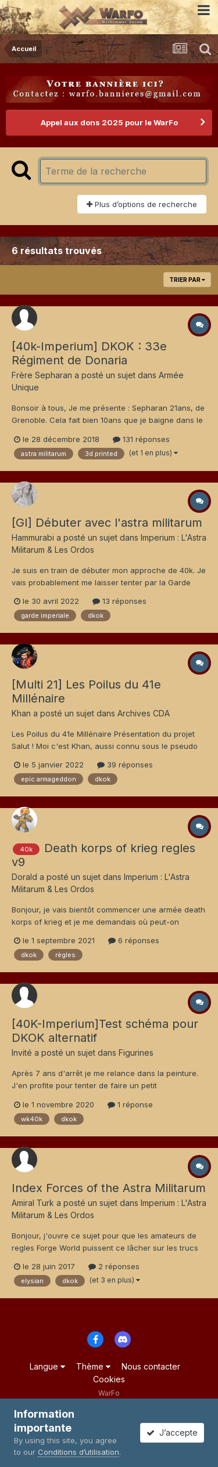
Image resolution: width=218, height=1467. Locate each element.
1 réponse (130, 1104)
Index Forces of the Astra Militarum (109, 1188)
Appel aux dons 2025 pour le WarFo (109, 122)
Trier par (187, 279)
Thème (93, 1366)
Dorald (24, 877)
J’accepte (172, 1432)
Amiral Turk (33, 1203)
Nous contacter (150, 1366)
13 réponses (119, 601)
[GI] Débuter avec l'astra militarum (107, 523)
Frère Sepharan (42, 375)
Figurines (136, 1052)
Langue (47, 1366)
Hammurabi (33, 537)
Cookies (109, 1379)
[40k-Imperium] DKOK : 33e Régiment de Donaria (89, 353)
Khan (21, 713)
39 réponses (125, 764)
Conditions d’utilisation (78, 1452)
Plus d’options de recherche (142, 204)
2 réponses (114, 1266)
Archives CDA (143, 713)
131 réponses (141, 439)
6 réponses (133, 940)
